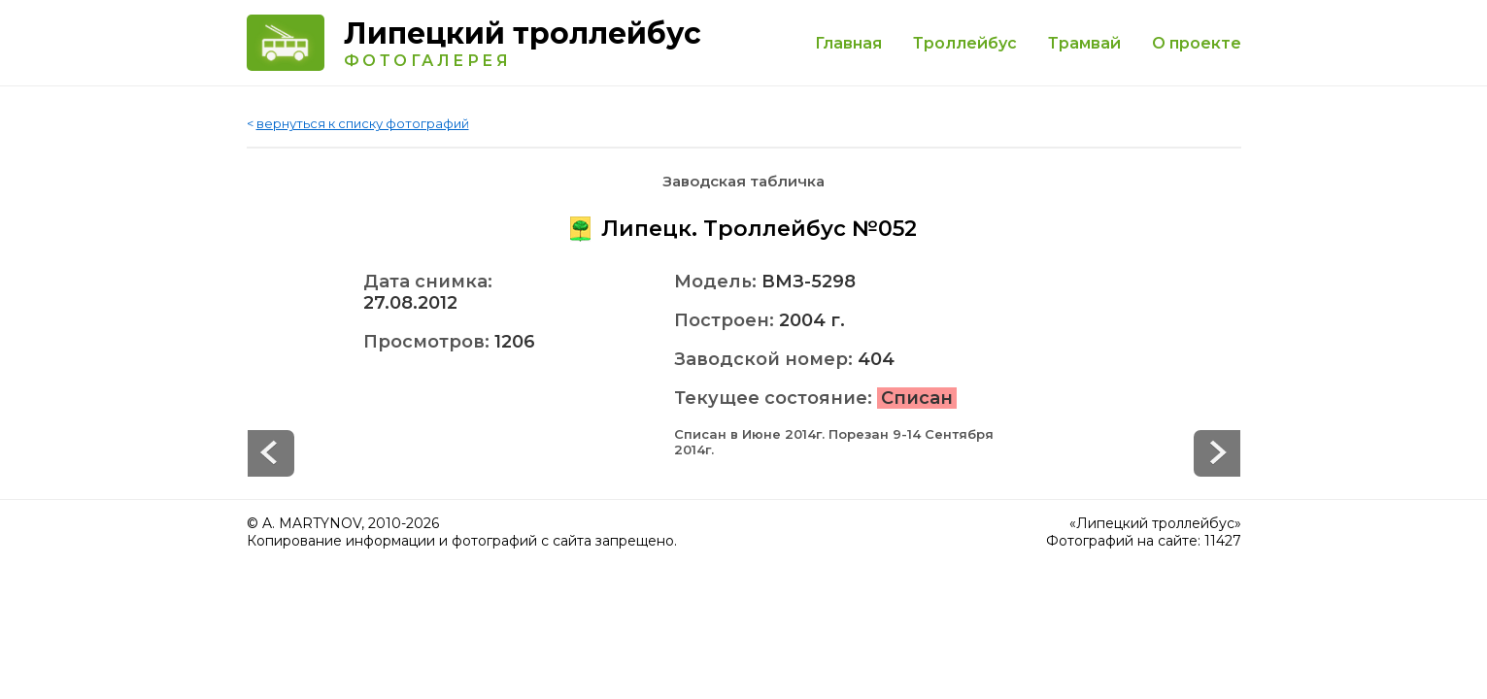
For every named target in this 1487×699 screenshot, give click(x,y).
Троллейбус (965, 43)
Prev (1217, 453)
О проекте (1196, 43)
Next (271, 453)
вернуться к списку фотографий (362, 123)
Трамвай (1084, 43)
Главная (848, 43)
